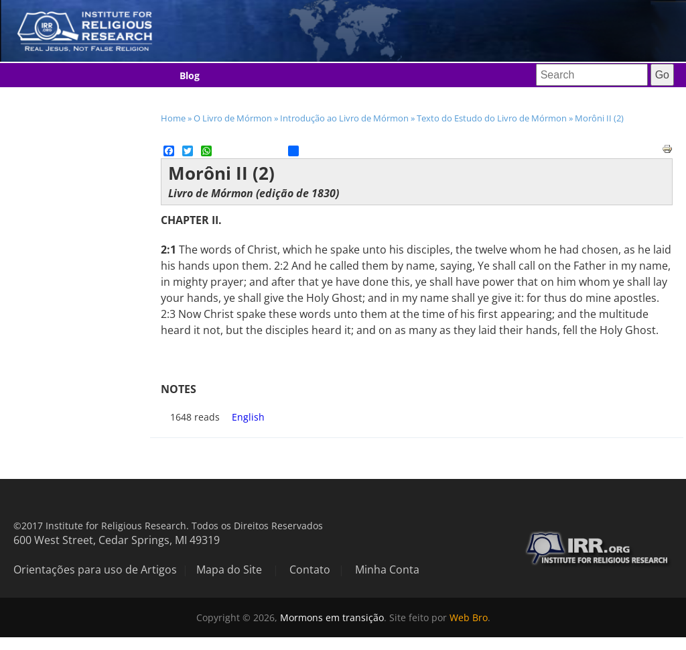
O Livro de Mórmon (233, 118)
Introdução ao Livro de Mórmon (344, 118)
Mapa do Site (229, 569)
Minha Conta (387, 569)
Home (173, 118)
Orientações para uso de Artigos (95, 569)
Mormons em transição (332, 617)
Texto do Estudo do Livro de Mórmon (492, 118)
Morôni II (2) (599, 118)
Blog (190, 75)
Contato (309, 569)
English (248, 417)
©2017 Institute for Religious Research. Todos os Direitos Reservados (168, 525)
